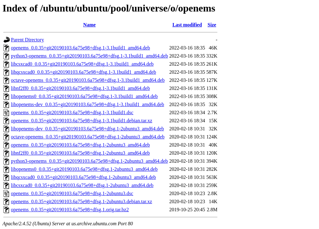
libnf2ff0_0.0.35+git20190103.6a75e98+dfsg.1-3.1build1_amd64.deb (80, 88)
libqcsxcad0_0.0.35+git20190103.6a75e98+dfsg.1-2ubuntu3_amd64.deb (83, 177)
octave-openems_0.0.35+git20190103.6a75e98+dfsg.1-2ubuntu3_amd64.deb (87, 136)
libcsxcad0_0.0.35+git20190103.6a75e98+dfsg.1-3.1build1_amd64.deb (82, 64)
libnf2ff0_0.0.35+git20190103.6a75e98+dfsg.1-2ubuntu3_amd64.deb (80, 153)
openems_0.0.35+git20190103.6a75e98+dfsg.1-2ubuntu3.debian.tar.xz (81, 201)
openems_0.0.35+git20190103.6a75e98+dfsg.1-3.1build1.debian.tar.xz (81, 120)
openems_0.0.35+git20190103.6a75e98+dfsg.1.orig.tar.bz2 (70, 209)
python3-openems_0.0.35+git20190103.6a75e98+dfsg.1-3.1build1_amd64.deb (89, 55)
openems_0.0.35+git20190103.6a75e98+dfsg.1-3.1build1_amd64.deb (80, 47)
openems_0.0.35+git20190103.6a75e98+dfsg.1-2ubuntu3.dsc (72, 193)
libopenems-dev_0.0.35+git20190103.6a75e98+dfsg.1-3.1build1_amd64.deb (87, 104)
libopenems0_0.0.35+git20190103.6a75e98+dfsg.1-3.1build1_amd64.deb (84, 96)
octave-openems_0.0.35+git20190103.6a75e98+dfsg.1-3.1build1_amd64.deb (88, 80)
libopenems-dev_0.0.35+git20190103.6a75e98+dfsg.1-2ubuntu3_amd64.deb (87, 128)
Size (211, 24)
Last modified (187, 24)
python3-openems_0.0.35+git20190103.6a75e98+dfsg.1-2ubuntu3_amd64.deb (89, 161)
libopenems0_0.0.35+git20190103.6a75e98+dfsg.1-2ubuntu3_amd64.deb (84, 169)
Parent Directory (27, 39)
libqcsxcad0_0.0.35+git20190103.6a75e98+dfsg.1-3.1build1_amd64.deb (83, 72)
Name (89, 24)
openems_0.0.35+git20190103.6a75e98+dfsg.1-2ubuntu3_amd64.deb (80, 144)
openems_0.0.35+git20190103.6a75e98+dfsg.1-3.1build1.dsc (72, 112)
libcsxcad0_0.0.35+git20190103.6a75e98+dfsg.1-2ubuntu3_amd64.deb (82, 185)
